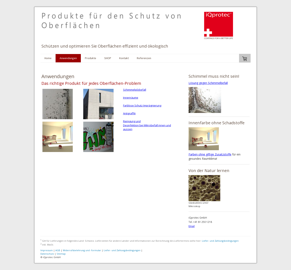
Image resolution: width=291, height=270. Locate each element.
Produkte (90, 58)
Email (192, 226)
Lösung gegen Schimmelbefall (208, 83)
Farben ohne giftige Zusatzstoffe (210, 154)
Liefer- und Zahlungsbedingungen (220, 240)
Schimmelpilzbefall (134, 89)
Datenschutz (47, 253)
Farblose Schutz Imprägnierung (142, 105)
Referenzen (144, 58)
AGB (57, 250)
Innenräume (130, 97)
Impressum (46, 250)
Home (48, 58)
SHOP (107, 58)
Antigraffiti (129, 113)
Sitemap (61, 253)
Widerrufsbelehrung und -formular (82, 250)
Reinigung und (132, 121)
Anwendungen (68, 58)
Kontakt (124, 58)
